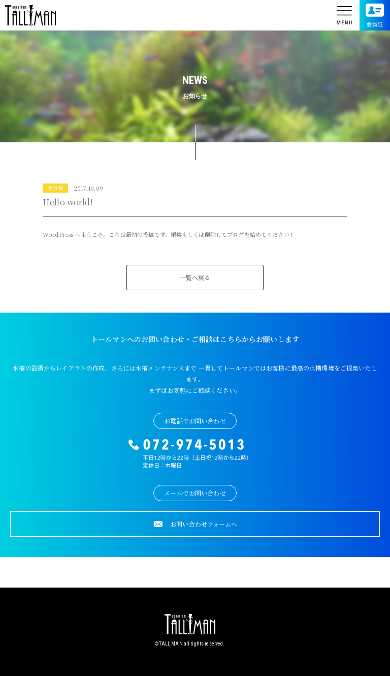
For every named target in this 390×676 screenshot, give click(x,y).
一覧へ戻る (195, 277)
